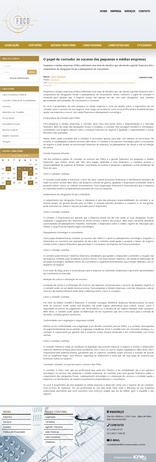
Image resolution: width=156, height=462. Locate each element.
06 (19, 168)
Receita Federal (10, 129)
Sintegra (6, 141)
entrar (32, 72)
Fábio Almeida (58, 76)
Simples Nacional (10, 135)
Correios (6, 106)
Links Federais (92, 45)
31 (3, 187)
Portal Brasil (8, 118)
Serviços (129, 11)
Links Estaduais (118, 45)
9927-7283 (116, 433)
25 (8, 182)
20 (19, 178)
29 (30, 182)
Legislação (12, 45)
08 (30, 168)
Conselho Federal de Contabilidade (19, 100)
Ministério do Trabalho (13, 112)
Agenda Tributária (63, 45)
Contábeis (55, 79)
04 (8, 168)
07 (25, 168)
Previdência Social (11, 123)
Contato (144, 11)
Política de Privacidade (14, 431)
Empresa (115, 11)
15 (30, 173)
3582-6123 (114, 429)
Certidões (35, 45)
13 (19, 173)
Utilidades (144, 45)
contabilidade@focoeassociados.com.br (126, 444)
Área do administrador (19, 78)
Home (103, 11)
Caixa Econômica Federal (14, 94)
